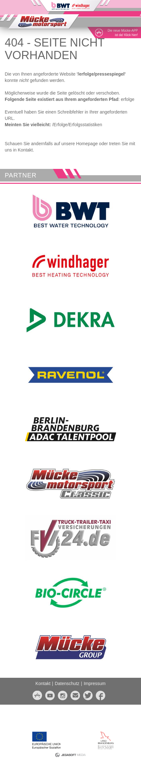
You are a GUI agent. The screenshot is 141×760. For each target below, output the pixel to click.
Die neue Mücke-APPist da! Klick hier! (122, 33)
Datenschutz (67, 683)
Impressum (95, 683)
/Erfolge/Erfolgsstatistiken (77, 124)
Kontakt (42, 683)
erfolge (127, 99)
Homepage (87, 143)
